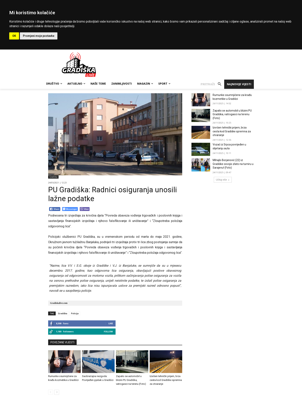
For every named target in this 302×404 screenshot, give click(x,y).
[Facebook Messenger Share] (70, 209)
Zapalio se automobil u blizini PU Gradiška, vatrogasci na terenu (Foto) (131, 380)
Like (110, 323)
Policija (75, 313)
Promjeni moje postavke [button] (38, 35)
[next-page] (56, 392)
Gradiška (53, 177)
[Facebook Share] (54, 209)
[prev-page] (50, 392)
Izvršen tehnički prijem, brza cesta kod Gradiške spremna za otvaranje (166, 380)
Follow (108, 331)
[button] (212, 84)
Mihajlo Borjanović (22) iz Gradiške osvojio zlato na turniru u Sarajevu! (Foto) (233, 164)
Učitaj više (223, 179)
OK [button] (14, 35)
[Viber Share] (85, 209)
